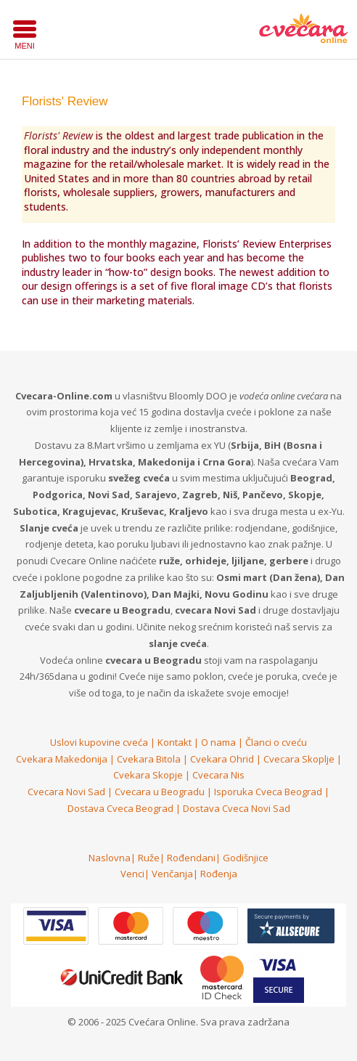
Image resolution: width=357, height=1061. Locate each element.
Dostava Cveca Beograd (120, 808)
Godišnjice (245, 857)
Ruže (149, 857)
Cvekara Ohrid (222, 758)
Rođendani (191, 857)
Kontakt (174, 742)
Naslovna (110, 857)
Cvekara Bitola (149, 758)
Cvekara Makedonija (61, 758)
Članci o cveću (276, 742)
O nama (218, 742)
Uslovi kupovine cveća (99, 742)
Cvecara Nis (218, 774)
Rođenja (218, 873)
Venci (132, 873)
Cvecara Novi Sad (66, 791)
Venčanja (172, 873)
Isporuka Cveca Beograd (268, 791)
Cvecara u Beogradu (160, 791)
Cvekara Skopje (148, 774)
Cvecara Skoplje (299, 758)
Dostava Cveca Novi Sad (236, 808)
